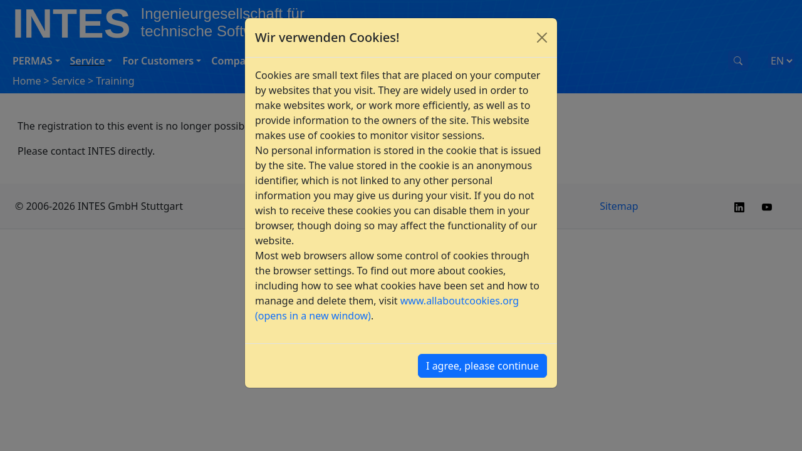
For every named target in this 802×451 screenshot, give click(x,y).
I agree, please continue (482, 366)
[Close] (542, 38)
